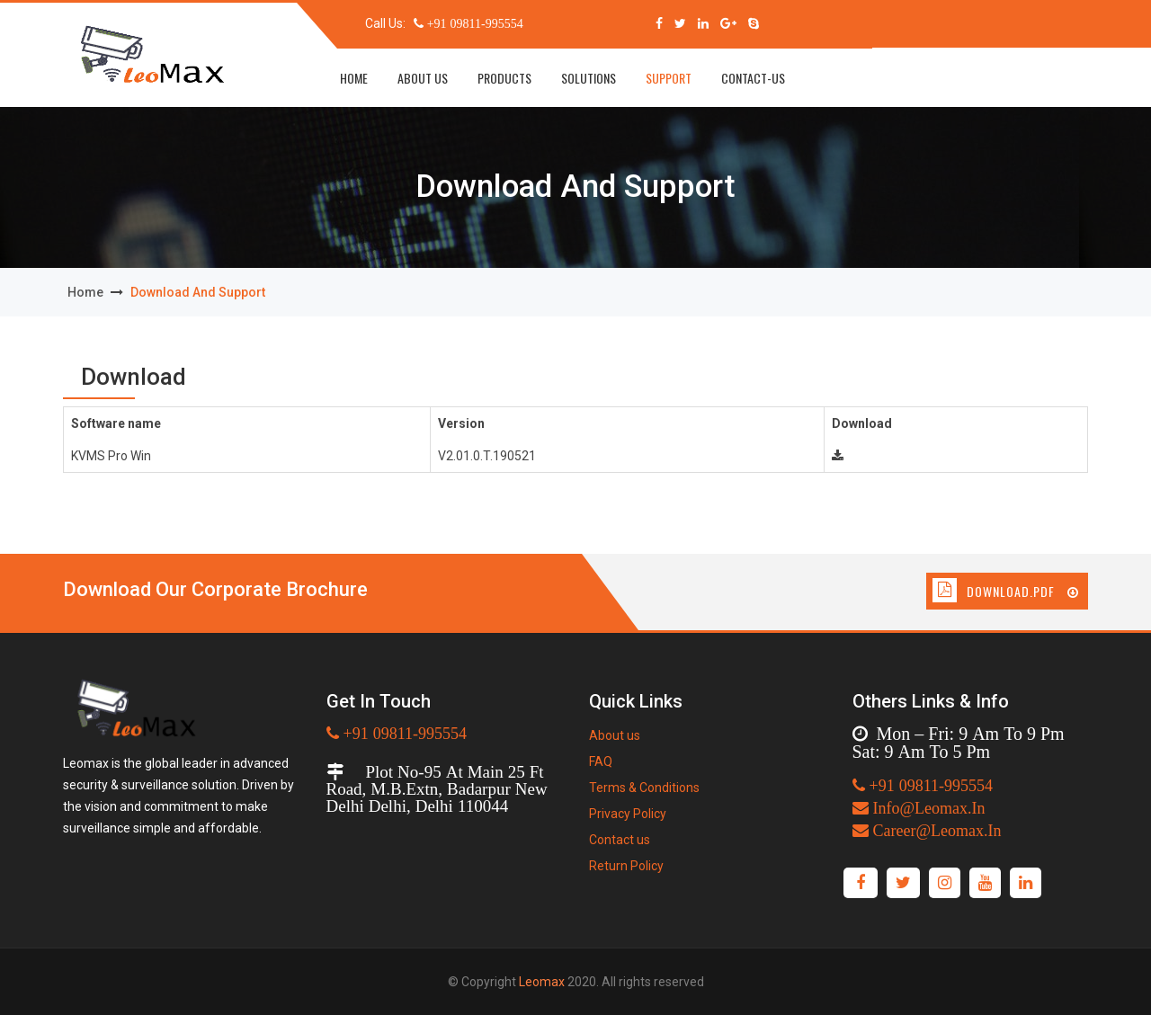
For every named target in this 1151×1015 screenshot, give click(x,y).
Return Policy (626, 866)
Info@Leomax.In (927, 808)
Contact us (619, 839)
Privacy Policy (627, 813)
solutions (588, 77)
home (354, 77)
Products (504, 77)
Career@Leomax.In (935, 831)
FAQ (600, 761)
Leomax (542, 982)
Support (668, 77)
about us (422, 77)
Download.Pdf (1023, 591)
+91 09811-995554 (473, 23)
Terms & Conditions (644, 787)
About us (614, 735)
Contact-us (753, 77)
